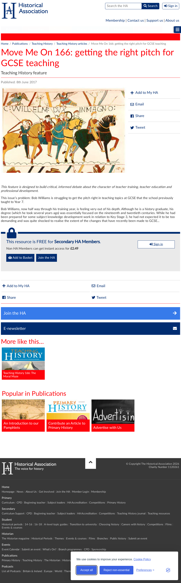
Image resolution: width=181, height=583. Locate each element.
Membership (115, 20)
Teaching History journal (131, 513)
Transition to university (83, 524)
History (81, 36)
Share (137, 116)
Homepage (8, 491)
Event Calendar (11, 549)
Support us (154, 20)
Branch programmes (70, 549)
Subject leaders (56, 502)
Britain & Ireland (32, 571)
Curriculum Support (13, 513)
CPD (19, 502)
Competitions (97, 502)
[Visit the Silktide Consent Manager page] (168, 570)
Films (168, 524)
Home (4, 43)
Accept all (86, 570)
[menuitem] (12, 29)
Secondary (36, 29)
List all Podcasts (11, 571)
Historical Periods (42, 538)
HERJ (122, 36)
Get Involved (46, 491)
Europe (48, 571)
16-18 (38, 524)
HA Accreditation (77, 502)
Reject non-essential (116, 570)
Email (137, 104)
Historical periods (12, 524)
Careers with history (133, 524)
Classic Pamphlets (102, 36)
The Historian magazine (15, 538)
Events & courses (12, 527)
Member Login (80, 491)
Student (60, 29)
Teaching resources (159, 513)
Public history (118, 538)
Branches (102, 538)
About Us (31, 491)
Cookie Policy (142, 559)
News (20, 491)
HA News (137, 36)
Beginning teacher (34, 502)
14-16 (28, 524)
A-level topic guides (56, 524)
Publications (147, 29)
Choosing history (109, 524)
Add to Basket (20, 257)
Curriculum (8, 502)
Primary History (13, 36)
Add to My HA (144, 93)
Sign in (156, 244)
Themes (59, 538)
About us (172, 20)
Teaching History (38, 36)
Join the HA (46, 257)
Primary (12, 29)
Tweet (137, 128)
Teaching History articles (71, 43)
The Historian (62, 36)
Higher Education (90, 29)
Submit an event (137, 538)
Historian (121, 29)
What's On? (49, 549)
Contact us (135, 20)
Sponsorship (98, 549)
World (58, 571)
